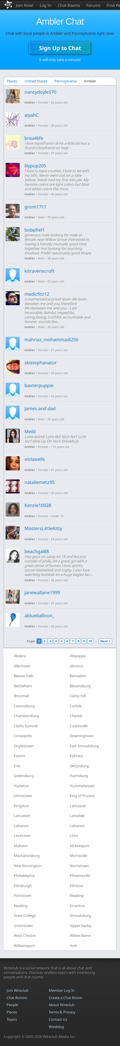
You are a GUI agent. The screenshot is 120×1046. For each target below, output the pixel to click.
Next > (105, 641)
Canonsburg (24, 706)
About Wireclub (61, 1004)
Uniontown (23, 925)
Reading (76, 895)
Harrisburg (79, 775)
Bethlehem (23, 686)
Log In (45, 5)
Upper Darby (80, 925)
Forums (93, 5)
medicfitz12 (36, 294)
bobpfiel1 (34, 230)
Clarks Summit (26, 726)
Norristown (79, 865)
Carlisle (75, 706)
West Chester (25, 935)
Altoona (76, 666)
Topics (11, 1019)
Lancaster (78, 805)
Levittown (22, 835)
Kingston (21, 805)
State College (25, 915)
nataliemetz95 (39, 482)
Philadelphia (24, 875)
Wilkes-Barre (80, 935)
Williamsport (24, 945)
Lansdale (77, 815)
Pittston (76, 885)
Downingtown (82, 735)
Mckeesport (80, 845)
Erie (17, 766)
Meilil (30, 431)
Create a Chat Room (65, 997)
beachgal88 (36, 551)
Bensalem (78, 676)
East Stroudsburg (84, 746)
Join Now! (24, 5)
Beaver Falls (23, 676)
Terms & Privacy (62, 1012)
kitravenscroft (39, 271)
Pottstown (22, 895)
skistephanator (40, 362)
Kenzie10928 (37, 505)
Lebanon (21, 825)
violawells (34, 459)
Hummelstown (82, 786)
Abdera (20, 656)
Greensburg (24, 775)
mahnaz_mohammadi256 (51, 339)
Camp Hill (78, 695)
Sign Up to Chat (60, 48)
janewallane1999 (42, 592)
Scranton (77, 905)
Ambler (29, 102)
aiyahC (31, 115)
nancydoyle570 (40, 92)
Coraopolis (23, 735)
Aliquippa (77, 656)
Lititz (74, 835)
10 (90, 641)
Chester (76, 715)
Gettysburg (79, 766)
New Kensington (28, 865)
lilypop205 (35, 166)
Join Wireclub (17, 990)
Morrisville (78, 855)
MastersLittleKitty (43, 528)
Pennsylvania (66, 81)
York (73, 945)
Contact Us (58, 1019)
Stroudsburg (80, 915)
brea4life (33, 138)
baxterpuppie (38, 385)
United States (35, 81)
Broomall (21, 695)
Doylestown (24, 746)
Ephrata (76, 755)
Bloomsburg (80, 686)
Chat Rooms (69, 5)
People (12, 1004)
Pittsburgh (23, 885)
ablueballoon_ (39, 615)
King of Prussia (82, 795)
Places (12, 81)
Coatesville (79, 726)
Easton (19, 755)
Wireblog (56, 1026)
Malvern (21, 845)
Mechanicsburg (27, 855)
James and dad (40, 408)
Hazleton (21, 786)
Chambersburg (26, 715)
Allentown (22, 666)
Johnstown (23, 795)
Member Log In (61, 990)
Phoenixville (80, 875)
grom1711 (35, 207)
